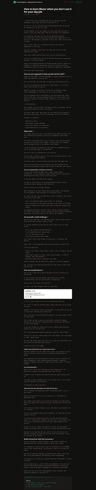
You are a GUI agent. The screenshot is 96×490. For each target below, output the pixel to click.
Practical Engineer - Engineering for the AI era (28, 2)
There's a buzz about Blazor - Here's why (39, 479)
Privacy (80, 487)
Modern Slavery (74, 487)
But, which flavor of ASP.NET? (36, 477)
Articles (66, 2)
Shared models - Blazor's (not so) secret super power (42, 475)
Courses (72, 2)
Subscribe (79, 2)
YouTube (65, 487)
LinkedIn (60, 487)
